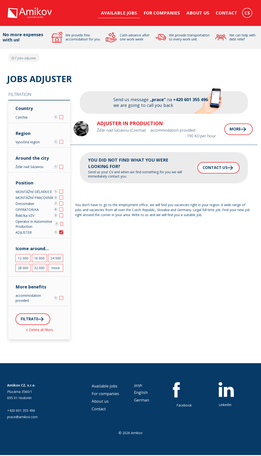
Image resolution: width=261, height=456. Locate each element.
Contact (226, 13)
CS (247, 13)
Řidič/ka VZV (24, 215)
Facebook (184, 395)
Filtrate (31, 319)
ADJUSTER (23, 232)
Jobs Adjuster (26, 58)
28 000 (23, 268)
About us (197, 13)
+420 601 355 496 (21, 411)
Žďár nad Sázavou (29, 166)
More (225, 129)
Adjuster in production (128, 123)
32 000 (39, 268)
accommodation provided (28, 298)
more (55, 268)
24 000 (55, 258)
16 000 (39, 258)
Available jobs (119, 13)
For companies (162, 13)
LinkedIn (226, 395)
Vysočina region (27, 142)
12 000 (23, 258)
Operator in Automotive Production (33, 224)
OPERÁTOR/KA (27, 209)
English (141, 393)
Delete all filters (39, 330)
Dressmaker (24, 203)
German (141, 400)
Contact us (205, 167)
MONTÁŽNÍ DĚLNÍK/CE (33, 191)
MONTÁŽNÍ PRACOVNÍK (34, 197)
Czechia (21, 117)
